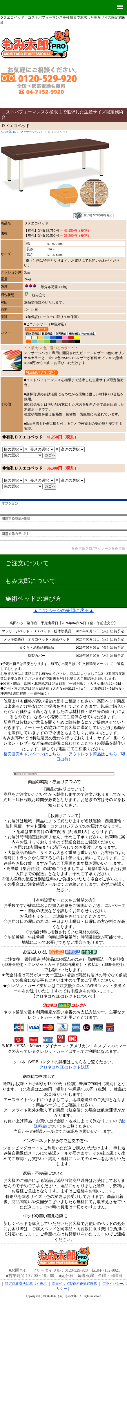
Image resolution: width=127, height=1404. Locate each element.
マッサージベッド (31, 131)
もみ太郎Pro (8, 131)
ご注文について (27, 563)
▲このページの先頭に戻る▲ (63, 610)
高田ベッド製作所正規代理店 (74, 1284)
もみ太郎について (30, 580)
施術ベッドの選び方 (33, 598)
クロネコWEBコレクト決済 (64, 1067)
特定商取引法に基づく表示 (26, 1284)
